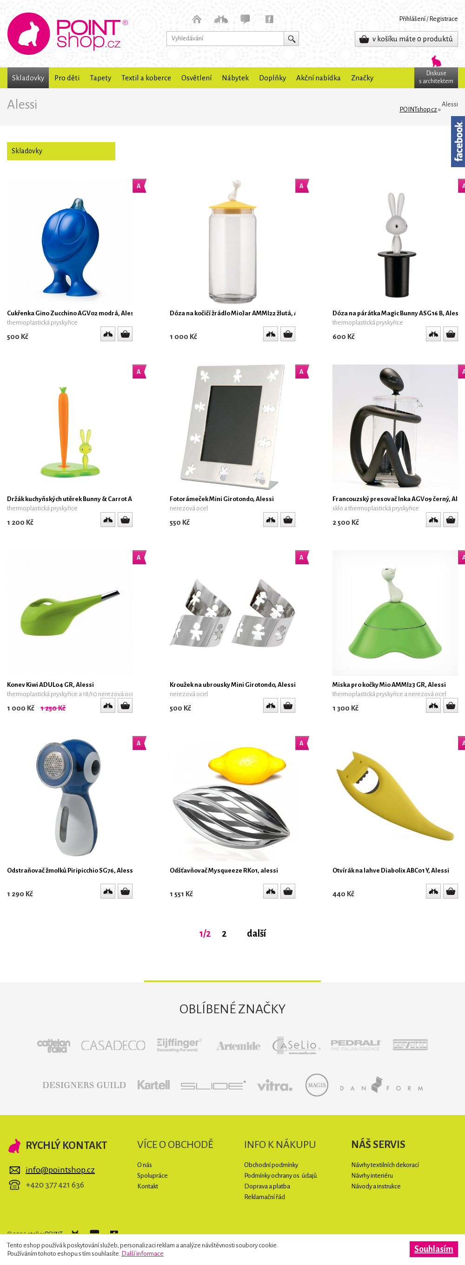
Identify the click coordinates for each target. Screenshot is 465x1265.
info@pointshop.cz (60, 1169)
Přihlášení (412, 18)
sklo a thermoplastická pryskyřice (375, 508)
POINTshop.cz (67, 34)
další (256, 933)
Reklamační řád (264, 1196)
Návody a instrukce (376, 1186)
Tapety (100, 78)
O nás (144, 1164)
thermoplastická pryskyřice (42, 322)
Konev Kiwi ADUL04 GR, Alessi (50, 684)
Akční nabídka (318, 78)
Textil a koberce (146, 78)
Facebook (458, 141)
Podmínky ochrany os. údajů (280, 1175)
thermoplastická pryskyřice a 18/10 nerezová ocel (71, 694)
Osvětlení (196, 78)
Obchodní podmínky (271, 1164)
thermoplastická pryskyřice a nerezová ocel (389, 694)
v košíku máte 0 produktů (412, 39)
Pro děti (67, 78)
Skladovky (28, 78)
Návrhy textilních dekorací (385, 1164)
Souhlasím (433, 1249)
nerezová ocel (189, 508)
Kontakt (147, 1186)
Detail (125, 333)
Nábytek (235, 78)
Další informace (142, 1253)
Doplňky (272, 78)
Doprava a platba (267, 1186)
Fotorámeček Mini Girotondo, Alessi (222, 499)
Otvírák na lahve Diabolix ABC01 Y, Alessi (390, 870)
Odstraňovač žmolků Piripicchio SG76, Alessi (71, 870)
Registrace (443, 18)
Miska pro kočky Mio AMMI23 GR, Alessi (389, 684)
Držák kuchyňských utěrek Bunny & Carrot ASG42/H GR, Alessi (96, 499)
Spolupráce (152, 1175)
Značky (362, 78)
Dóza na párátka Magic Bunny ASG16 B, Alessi (398, 313)
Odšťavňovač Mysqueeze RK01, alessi (224, 870)
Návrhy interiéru (372, 1175)
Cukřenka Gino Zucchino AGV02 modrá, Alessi (73, 313)
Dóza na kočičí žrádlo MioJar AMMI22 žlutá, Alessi (241, 313)
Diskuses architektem (436, 77)
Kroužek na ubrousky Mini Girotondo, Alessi (233, 684)
